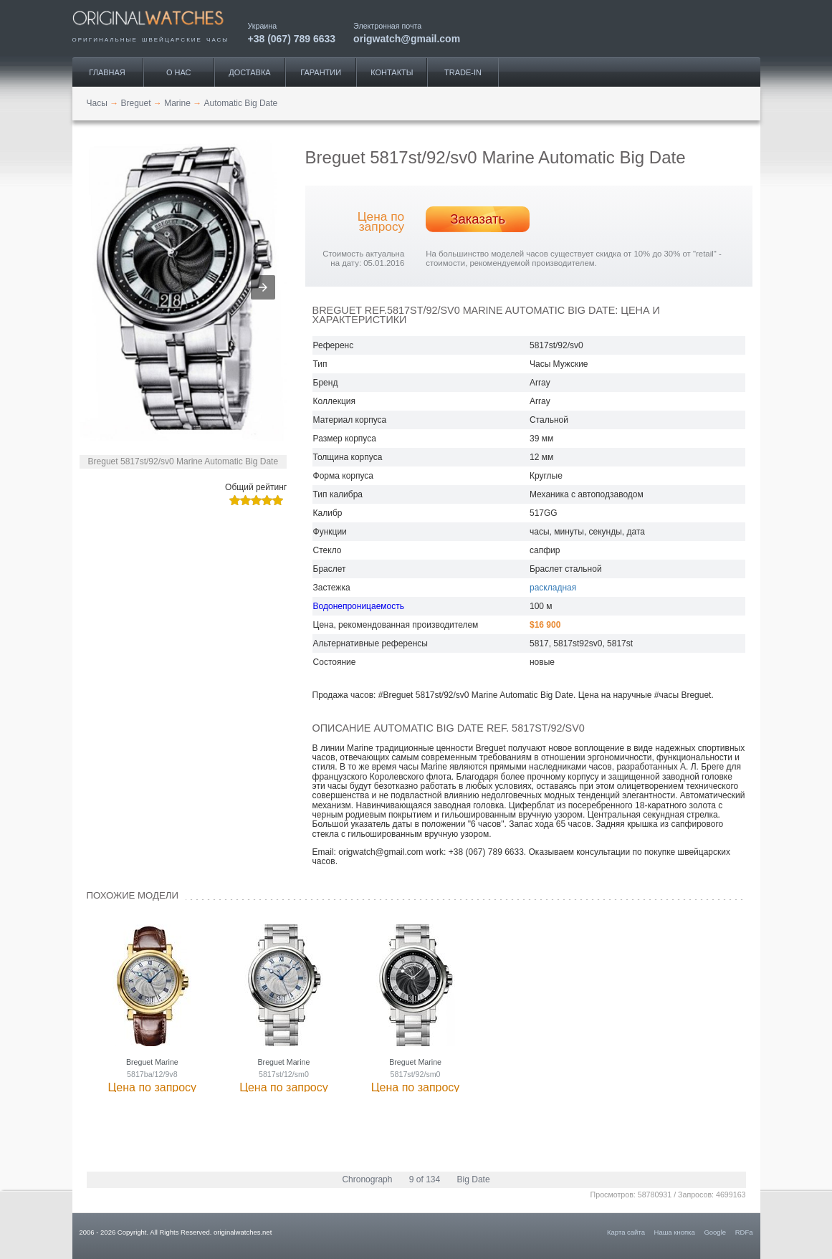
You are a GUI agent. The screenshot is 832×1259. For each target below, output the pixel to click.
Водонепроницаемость (358, 606)
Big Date (473, 1179)
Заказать (477, 218)
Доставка (249, 72)
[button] (263, 287)
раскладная (553, 588)
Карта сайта (626, 1232)
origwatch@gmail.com (406, 38)
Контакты (391, 72)
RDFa (744, 1232)
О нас (178, 72)
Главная (107, 72)
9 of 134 (424, 1179)
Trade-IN (463, 72)
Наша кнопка (674, 1232)
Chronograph (367, 1179)
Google (715, 1232)
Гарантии (320, 72)
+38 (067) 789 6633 (292, 38)
